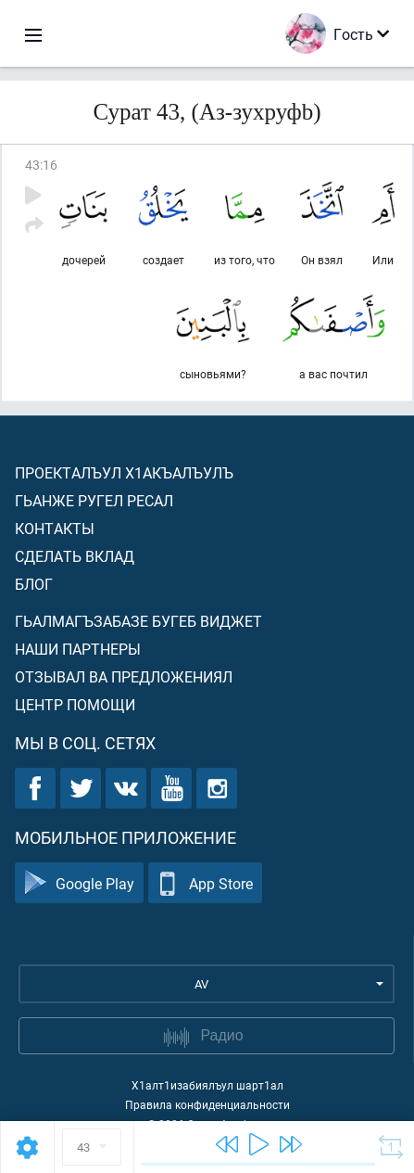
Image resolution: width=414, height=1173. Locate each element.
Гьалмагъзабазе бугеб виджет (138, 621)
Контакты (54, 528)
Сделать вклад (74, 556)
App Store (205, 883)
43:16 (41, 164)
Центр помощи (75, 704)
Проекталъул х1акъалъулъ (124, 472)
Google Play (79, 883)
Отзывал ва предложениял (123, 676)
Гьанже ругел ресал (94, 500)
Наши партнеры (78, 648)
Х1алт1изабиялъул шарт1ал (207, 1084)
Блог (34, 583)
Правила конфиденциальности (207, 1104)
